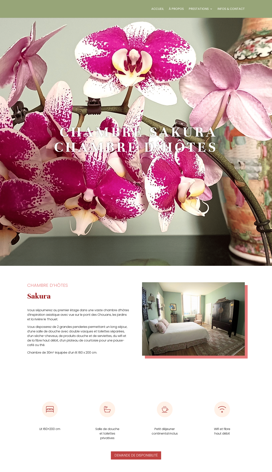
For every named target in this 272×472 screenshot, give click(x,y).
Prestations (199, 9)
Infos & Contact (231, 9)
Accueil (157, 9)
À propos (176, 9)
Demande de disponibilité (136, 455)
